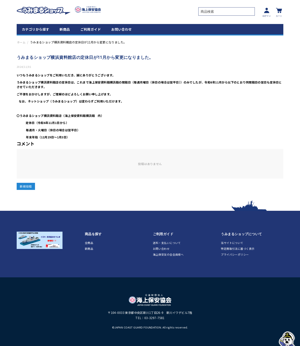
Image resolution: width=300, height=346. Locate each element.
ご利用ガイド (90, 28)
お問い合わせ (121, 28)
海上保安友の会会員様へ (168, 254)
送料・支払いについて (167, 243)
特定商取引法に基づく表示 (237, 248)
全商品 (89, 243)
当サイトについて (232, 243)
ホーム (21, 42)
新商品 (65, 28)
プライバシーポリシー (235, 254)
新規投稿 (26, 186)
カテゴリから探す (35, 28)
